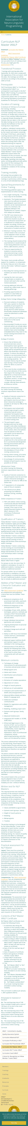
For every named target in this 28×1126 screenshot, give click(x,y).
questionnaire (5, 65)
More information (21, 1117)
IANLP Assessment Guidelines (13, 590)
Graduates (5, 1078)
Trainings (5, 1070)
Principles (5, 1086)
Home (2, 35)
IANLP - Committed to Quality (12, 1031)
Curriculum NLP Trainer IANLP (12, 1050)
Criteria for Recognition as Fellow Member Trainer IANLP (13, 1057)
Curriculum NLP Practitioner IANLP (13, 1044)
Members (5, 1066)
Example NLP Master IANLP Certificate (13, 57)
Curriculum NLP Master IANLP (12, 1047)
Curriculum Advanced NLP (10, 1037)
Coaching (5, 1074)
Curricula (5, 1090)
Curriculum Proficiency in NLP (12, 1040)
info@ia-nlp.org (8, 1104)
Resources (5, 1082)
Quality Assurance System (10, 1034)
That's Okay (14, 1123)
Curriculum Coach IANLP (10, 1053)
